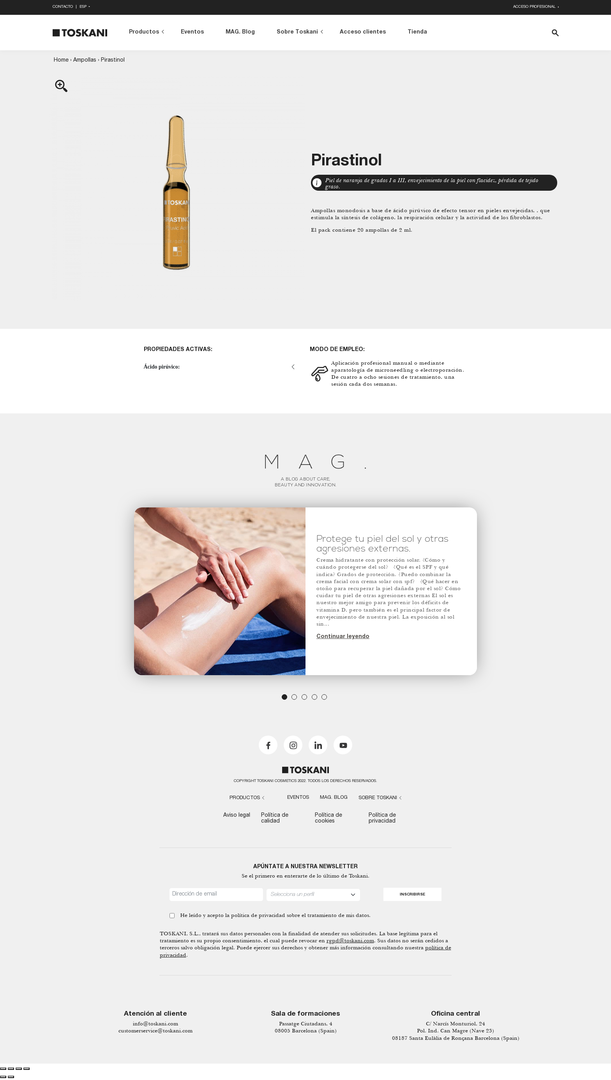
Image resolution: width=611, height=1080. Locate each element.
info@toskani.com (155, 1023)
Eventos (192, 32)
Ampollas (84, 60)
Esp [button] (83, 7)
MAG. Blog (240, 32)
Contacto (63, 7)
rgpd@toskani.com (350, 940)
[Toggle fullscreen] (19, 1069)
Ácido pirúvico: (162, 367)
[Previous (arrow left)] (3, 1077)
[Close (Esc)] (3, 1069)
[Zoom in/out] (26, 1069)
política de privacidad (258, 915)
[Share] (11, 1069)
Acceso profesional (535, 7)
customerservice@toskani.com (155, 1030)
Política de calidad (274, 818)
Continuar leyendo (342, 637)
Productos (144, 32)
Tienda (417, 32)
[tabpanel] (305, 591)
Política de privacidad (382, 818)
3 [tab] (304, 697)
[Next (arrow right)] (11, 1077)
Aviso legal (236, 815)
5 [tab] (324, 697)
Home (61, 60)
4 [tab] (314, 697)
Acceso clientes (363, 32)
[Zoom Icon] (177, 187)
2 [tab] (294, 697)
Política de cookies (328, 818)
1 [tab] (284, 697)
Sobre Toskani (297, 32)
